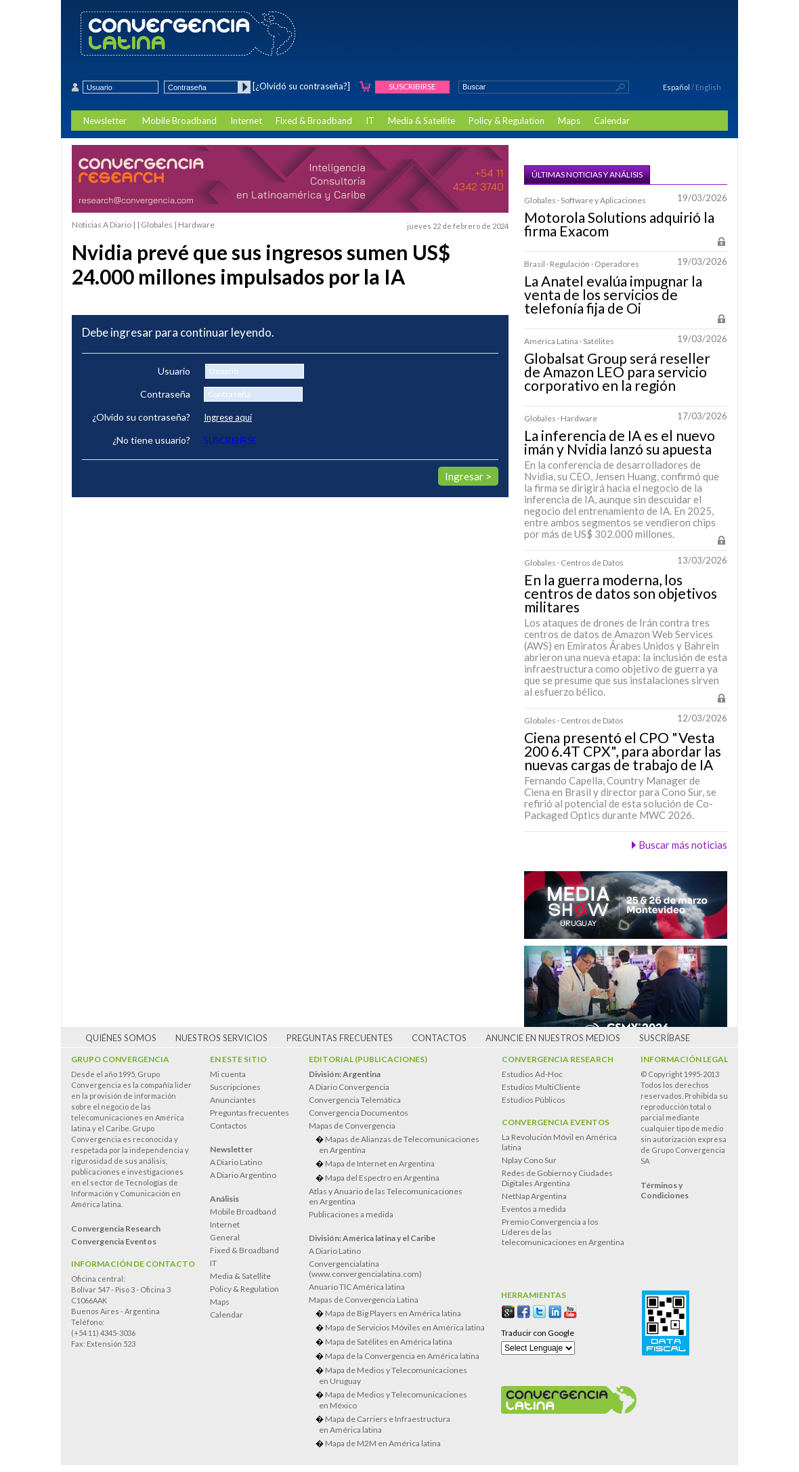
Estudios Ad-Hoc (532, 1074)
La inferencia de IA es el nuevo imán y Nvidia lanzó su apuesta (619, 442)
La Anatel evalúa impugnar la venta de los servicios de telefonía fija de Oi (613, 294)
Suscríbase (664, 1037)
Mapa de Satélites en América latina (388, 1342)
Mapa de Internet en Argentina (380, 1163)
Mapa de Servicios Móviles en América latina (405, 1327)
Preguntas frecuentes (339, 1037)
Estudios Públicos (533, 1100)
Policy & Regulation (506, 120)
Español (676, 87)
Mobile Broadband (179, 120)
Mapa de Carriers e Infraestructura (402, 1424)
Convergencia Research (557, 1059)
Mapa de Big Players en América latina (393, 1313)
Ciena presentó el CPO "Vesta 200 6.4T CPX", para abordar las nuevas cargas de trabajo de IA (622, 751)
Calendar (612, 120)
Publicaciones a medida (351, 1214)
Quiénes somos (120, 1037)
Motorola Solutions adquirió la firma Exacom (619, 224)
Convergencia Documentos (358, 1113)
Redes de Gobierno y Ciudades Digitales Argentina (557, 1178)
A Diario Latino (236, 1162)
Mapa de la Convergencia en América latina (402, 1356)
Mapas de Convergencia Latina (363, 1300)
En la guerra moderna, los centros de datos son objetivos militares (620, 593)
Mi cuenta (228, 1074)
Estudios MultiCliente (541, 1087)
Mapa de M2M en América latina (383, 1443)
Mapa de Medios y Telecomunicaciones (402, 1375)
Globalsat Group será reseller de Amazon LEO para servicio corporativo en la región (617, 372)
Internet (246, 120)
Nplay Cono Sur (529, 1160)
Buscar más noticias (683, 845)
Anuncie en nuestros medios (552, 1037)
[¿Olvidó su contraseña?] (301, 86)
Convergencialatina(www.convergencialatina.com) (365, 1269)
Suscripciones (235, 1087)
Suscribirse (412, 86)
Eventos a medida (534, 1209)
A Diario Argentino (243, 1175)
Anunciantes (233, 1100)
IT (370, 120)
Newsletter (105, 120)
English (708, 87)
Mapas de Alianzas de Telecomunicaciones (402, 1144)
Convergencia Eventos (555, 1122)
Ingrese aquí (228, 417)
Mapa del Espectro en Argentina (382, 1178)
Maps (569, 120)
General (225, 1237)
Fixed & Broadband (314, 120)
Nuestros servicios (221, 1037)
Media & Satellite (421, 120)
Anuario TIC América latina (357, 1287)
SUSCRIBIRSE (230, 440)
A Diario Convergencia (349, 1087)
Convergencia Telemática (355, 1100)
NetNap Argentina (534, 1196)
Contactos (439, 1037)
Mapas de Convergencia (352, 1125)
